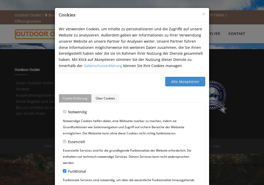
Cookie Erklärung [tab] (75, 98)
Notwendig (75, 111)
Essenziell (74, 141)
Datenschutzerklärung (103, 65)
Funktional (74, 171)
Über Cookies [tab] (105, 98)
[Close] (203, 14)
